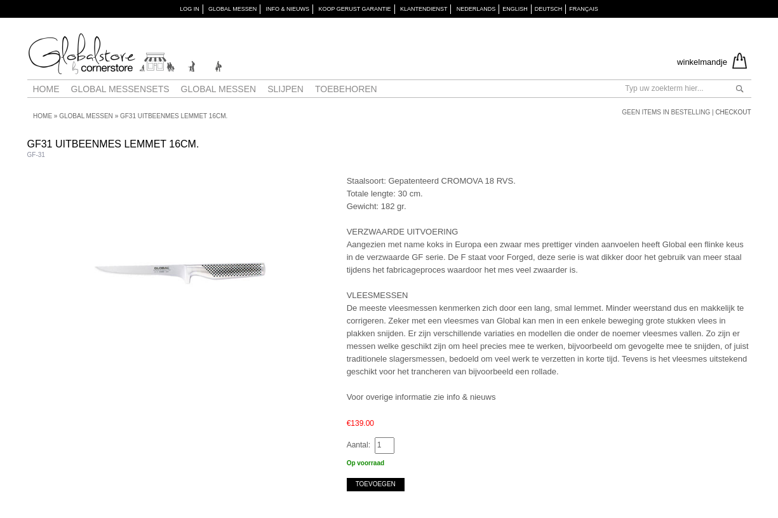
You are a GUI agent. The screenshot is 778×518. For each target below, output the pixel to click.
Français (583, 9)
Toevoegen (376, 484)
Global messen (219, 89)
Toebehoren (346, 89)
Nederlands (476, 9)
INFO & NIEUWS (288, 9)
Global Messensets (120, 89)
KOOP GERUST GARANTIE (354, 9)
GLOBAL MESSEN (232, 9)
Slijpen (285, 89)
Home (46, 89)
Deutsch (549, 9)
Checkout (733, 112)
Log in (189, 9)
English (515, 9)
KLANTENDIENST (424, 9)
